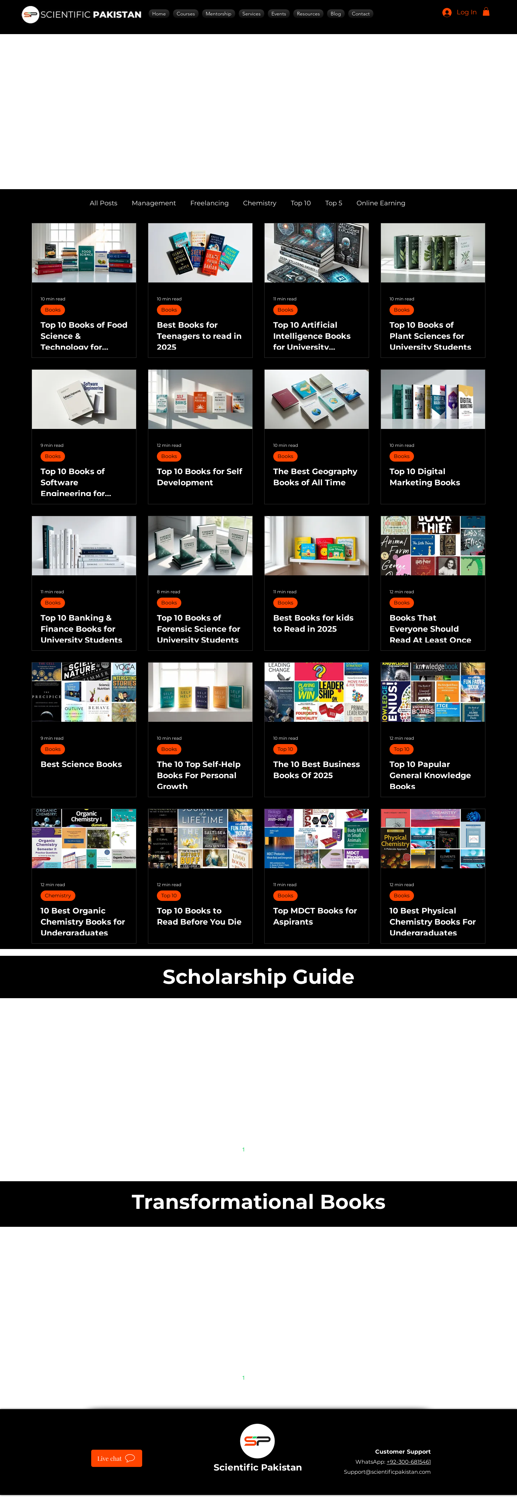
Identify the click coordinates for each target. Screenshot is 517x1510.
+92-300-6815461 (409, 1461)
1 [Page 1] (243, 1149)
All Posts (103, 203)
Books (53, 310)
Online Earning (381, 203)
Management (154, 203)
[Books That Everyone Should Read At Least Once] (433, 545)
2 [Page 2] (258, 1149)
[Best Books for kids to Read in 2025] (317, 545)
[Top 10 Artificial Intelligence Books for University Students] (317, 252)
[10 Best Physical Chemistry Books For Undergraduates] (433, 838)
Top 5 (333, 203)
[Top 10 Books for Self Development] (200, 399)
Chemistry (259, 203)
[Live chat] (116, 1458)
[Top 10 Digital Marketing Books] (433, 399)
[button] (486, 11)
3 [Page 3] (273, 1149)
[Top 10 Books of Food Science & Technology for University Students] (84, 252)
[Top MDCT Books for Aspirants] (317, 838)
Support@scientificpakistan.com (387, 1471)
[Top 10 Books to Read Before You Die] (200, 838)
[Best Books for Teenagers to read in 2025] (200, 252)
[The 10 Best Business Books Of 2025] (317, 692)
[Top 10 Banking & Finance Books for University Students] (84, 545)
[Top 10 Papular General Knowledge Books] (433, 692)
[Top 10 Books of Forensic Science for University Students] (200, 545)
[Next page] (288, 1149)
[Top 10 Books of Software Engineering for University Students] (84, 399)
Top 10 (301, 203)
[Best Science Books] (84, 692)
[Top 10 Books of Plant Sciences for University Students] (433, 252)
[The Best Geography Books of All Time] (317, 399)
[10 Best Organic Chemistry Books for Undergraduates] (84, 838)
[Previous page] (228, 1149)
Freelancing (209, 203)
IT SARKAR (309, 1499)
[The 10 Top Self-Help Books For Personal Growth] (200, 692)
